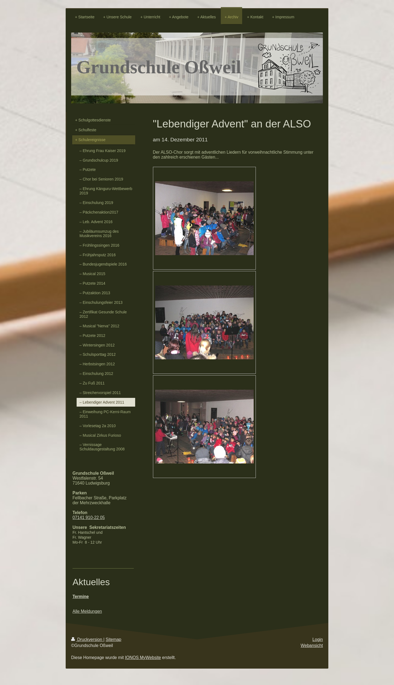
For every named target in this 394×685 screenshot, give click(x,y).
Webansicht (312, 645)
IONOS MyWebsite (143, 657)
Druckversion (87, 639)
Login (317, 639)
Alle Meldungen (87, 611)
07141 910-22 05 (89, 517)
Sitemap (113, 639)
